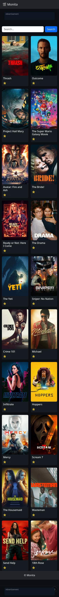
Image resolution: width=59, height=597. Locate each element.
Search (51, 29)
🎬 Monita (10, 4)
